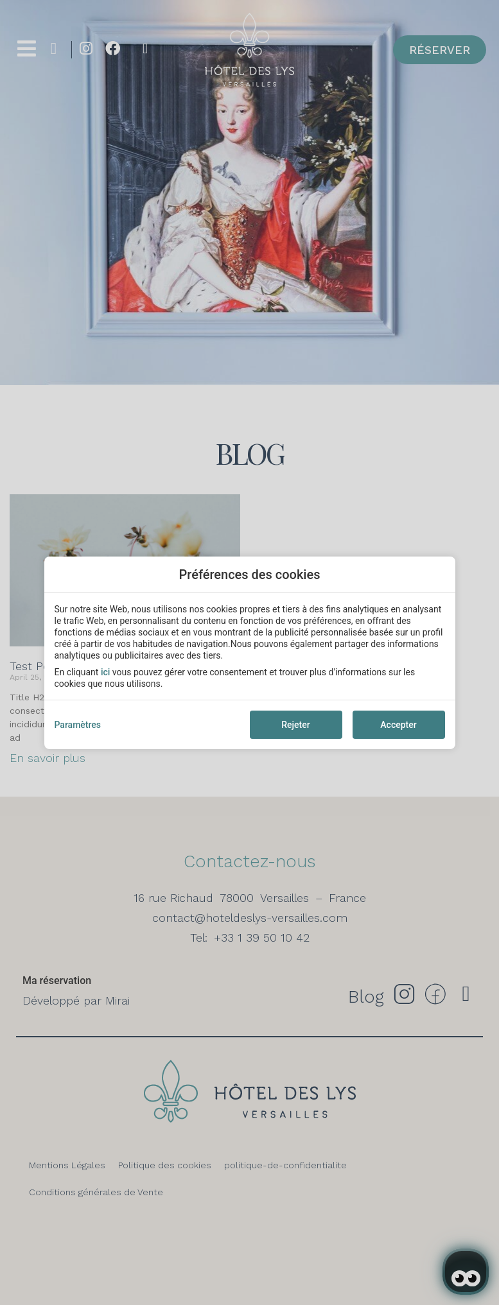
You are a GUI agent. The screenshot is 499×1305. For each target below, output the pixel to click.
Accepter (398, 725)
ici (105, 672)
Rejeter (295, 725)
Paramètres (78, 725)
